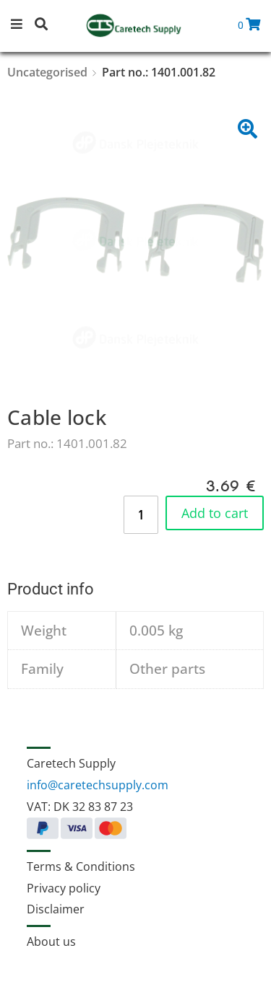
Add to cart (214, 513)
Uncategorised (47, 72)
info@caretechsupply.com (97, 785)
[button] (22, 26)
